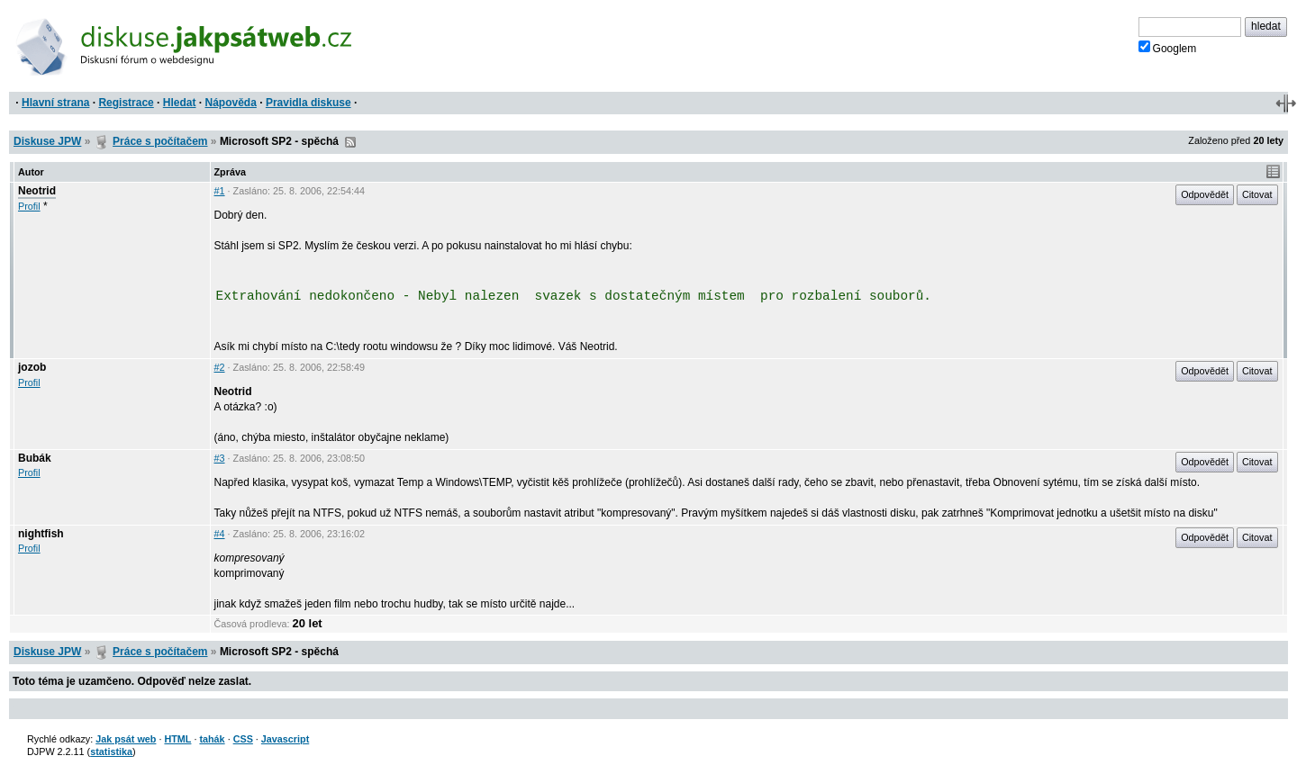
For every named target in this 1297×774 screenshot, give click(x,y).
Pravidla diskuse (308, 102)
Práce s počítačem (160, 141)
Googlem (1167, 47)
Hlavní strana (55, 102)
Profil (29, 206)
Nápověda (231, 102)
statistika (111, 751)
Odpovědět (1205, 194)
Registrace (125, 102)
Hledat (179, 102)
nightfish (41, 533)
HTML (177, 739)
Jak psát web (125, 739)
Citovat (1257, 194)
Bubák (34, 458)
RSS (350, 142)
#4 (219, 533)
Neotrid (37, 190)
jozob (32, 367)
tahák (211, 739)
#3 (219, 458)
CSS (243, 739)
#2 (219, 367)
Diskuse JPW (47, 141)
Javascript (285, 739)
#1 (219, 190)
